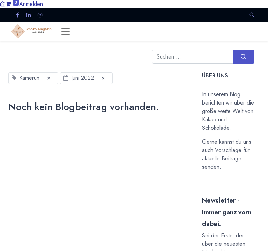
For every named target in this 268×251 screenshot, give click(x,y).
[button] (251, 15)
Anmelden (31, 4)
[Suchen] (243, 56)
